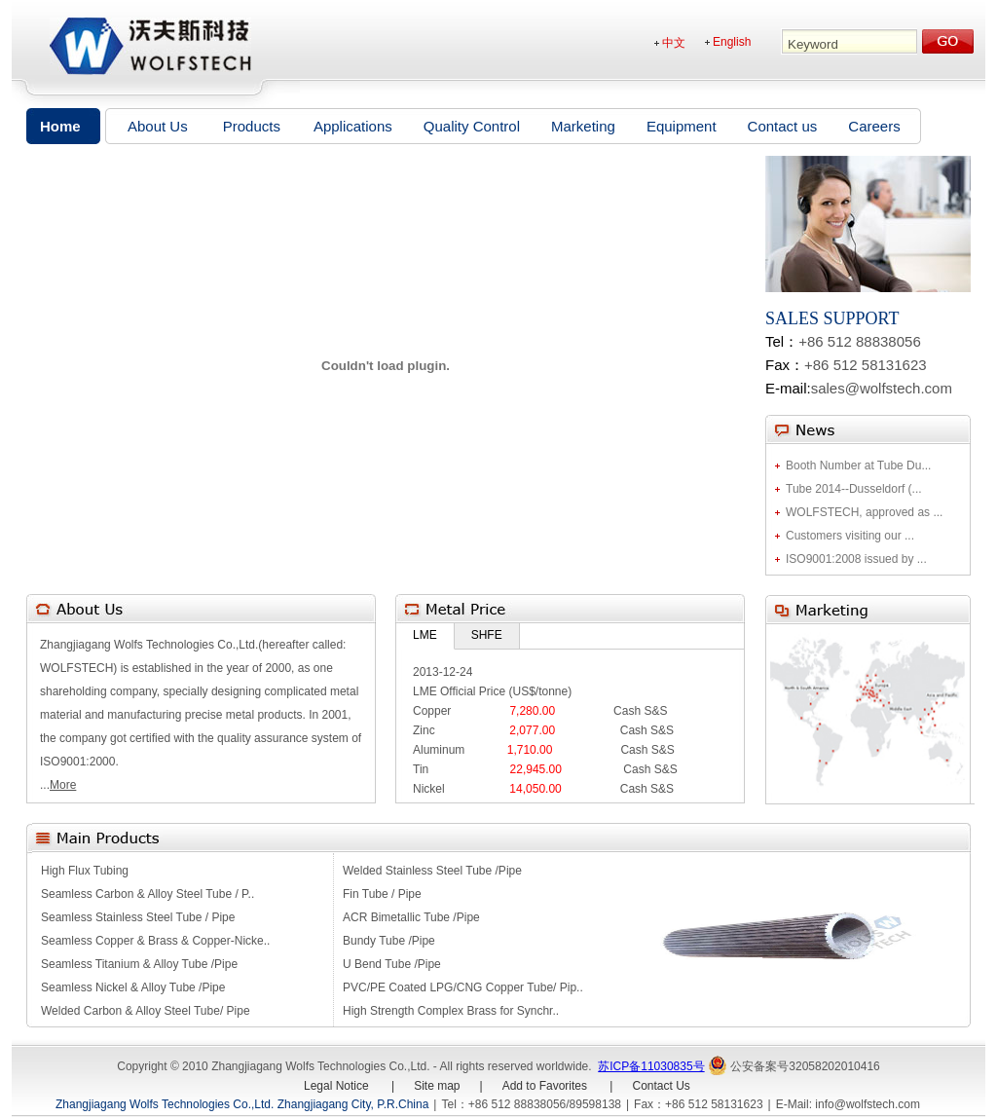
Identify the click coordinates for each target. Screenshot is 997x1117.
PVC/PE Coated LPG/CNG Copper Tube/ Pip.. (463, 987)
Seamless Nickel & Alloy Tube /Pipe (133, 987)
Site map (437, 1086)
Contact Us (660, 1086)
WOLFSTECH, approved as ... (864, 512)
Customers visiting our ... (850, 535)
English (732, 42)
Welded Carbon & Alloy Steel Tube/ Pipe (145, 1011)
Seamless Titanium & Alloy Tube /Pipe (139, 964)
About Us (158, 126)
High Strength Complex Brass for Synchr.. (451, 1011)
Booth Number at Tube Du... (858, 465)
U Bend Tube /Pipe (392, 964)
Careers (874, 126)
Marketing (583, 126)
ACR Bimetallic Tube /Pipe (411, 917)
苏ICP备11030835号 (651, 1066)
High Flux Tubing (85, 870)
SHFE (486, 635)
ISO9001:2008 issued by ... (856, 559)
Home (60, 126)
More (63, 785)
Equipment (681, 126)
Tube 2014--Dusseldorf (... (854, 489)
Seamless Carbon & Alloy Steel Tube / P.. (147, 894)
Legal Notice (338, 1086)
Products (251, 126)
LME (425, 635)
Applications (353, 126)
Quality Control (472, 126)
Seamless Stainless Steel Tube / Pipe (138, 917)
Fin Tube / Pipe (382, 894)
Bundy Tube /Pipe (389, 941)
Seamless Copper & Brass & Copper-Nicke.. (155, 941)
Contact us (783, 126)
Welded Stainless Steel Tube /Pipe (432, 870)
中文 (673, 43)
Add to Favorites (544, 1086)
